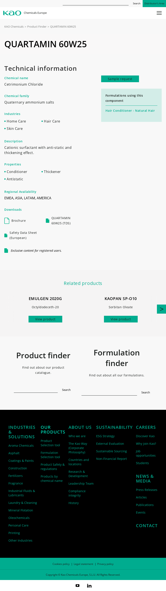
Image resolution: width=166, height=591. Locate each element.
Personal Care (18, 525)
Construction (17, 468)
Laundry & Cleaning (22, 503)
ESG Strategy (105, 436)
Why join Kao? (146, 444)
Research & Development (78, 474)
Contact (147, 525)
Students (142, 463)
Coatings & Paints (21, 461)
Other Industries (20, 540)
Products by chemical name (52, 478)
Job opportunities (146, 453)
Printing (14, 533)
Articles (141, 497)
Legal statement (83, 564)
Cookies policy (61, 564)
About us (80, 427)
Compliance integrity (77, 493)
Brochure (18, 220)
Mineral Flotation (20, 510)
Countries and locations (79, 462)
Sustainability (114, 427)
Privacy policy (105, 564)
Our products (53, 429)
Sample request (120, 79)
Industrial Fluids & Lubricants (21, 493)
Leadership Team (81, 483)
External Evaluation (110, 444)
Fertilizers (15, 476)
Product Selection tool (50, 443)
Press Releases (146, 490)
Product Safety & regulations (53, 466)
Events (140, 512)
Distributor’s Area (154, 3)
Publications (145, 505)
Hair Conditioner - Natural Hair (130, 110)
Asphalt (13, 453)
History (74, 503)
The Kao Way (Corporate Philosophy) (78, 448)
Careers (146, 427)
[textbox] (36, 389)
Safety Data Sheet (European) (23, 235)
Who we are (77, 436)
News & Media (145, 478)
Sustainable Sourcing (111, 451)
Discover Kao (145, 436)
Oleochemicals (19, 518)
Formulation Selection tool (50, 455)
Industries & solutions (21, 432)
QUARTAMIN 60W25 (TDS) (61, 220)
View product (45, 319)
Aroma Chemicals (21, 445)
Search (136, 3)
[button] (161, 309)
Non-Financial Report (111, 459)
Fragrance (15, 483)
